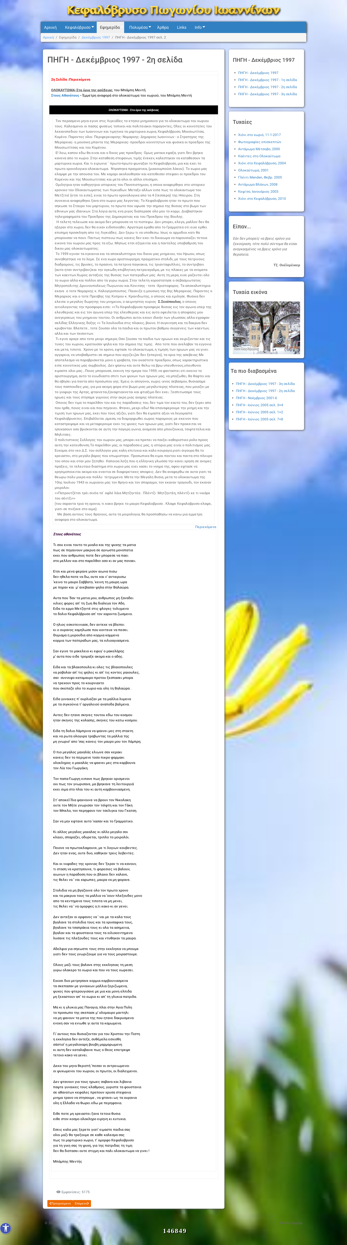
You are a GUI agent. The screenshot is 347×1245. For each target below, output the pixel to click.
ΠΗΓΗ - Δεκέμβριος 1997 (258, 73)
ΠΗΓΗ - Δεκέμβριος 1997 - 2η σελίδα (267, 87)
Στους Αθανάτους (65, 95)
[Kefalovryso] (173, 10)
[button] (78, 27)
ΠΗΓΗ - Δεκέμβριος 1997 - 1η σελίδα (267, 80)
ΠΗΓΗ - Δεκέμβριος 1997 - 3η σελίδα (267, 94)
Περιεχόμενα (205, 527)
